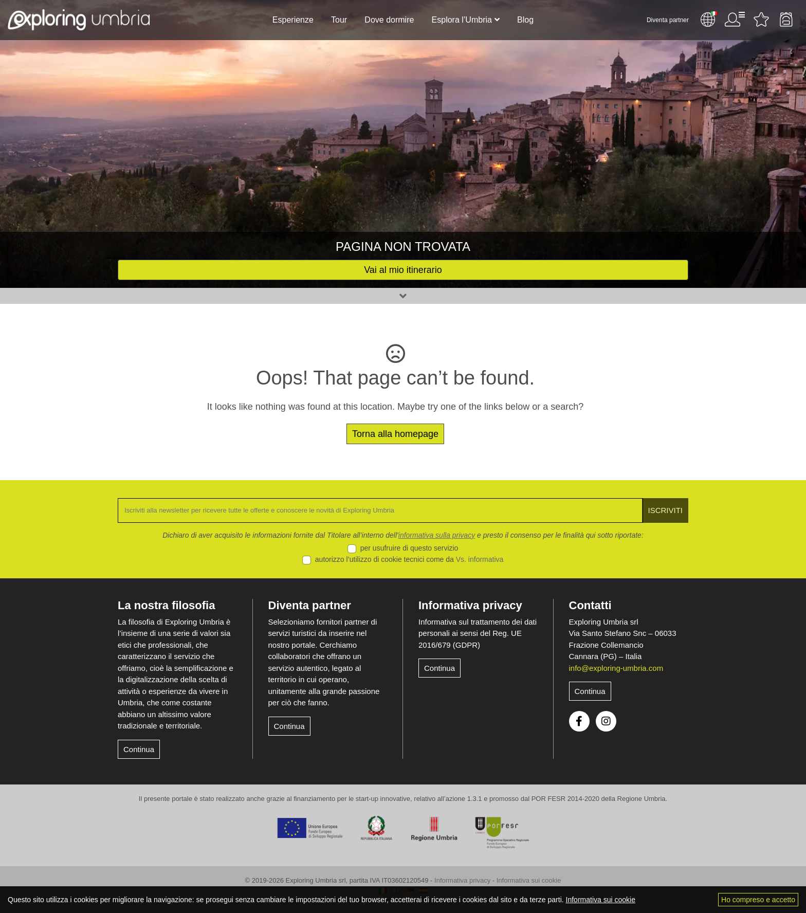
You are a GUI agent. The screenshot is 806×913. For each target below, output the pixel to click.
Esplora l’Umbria (462, 19)
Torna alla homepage (395, 434)
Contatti (590, 605)
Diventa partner (668, 20)
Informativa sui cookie (529, 880)
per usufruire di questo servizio (409, 548)
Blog (525, 19)
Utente (734, 19)
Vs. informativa (480, 559)
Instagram (606, 721)
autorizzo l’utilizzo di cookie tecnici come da (409, 559)
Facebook (579, 721)
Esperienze (293, 19)
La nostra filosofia (166, 605)
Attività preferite (761, 19)
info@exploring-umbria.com (616, 668)
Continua (138, 749)
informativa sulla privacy (436, 535)
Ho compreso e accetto (758, 900)
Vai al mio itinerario (403, 270)
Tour (339, 19)
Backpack (786, 19)
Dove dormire (389, 19)
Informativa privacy (470, 605)
